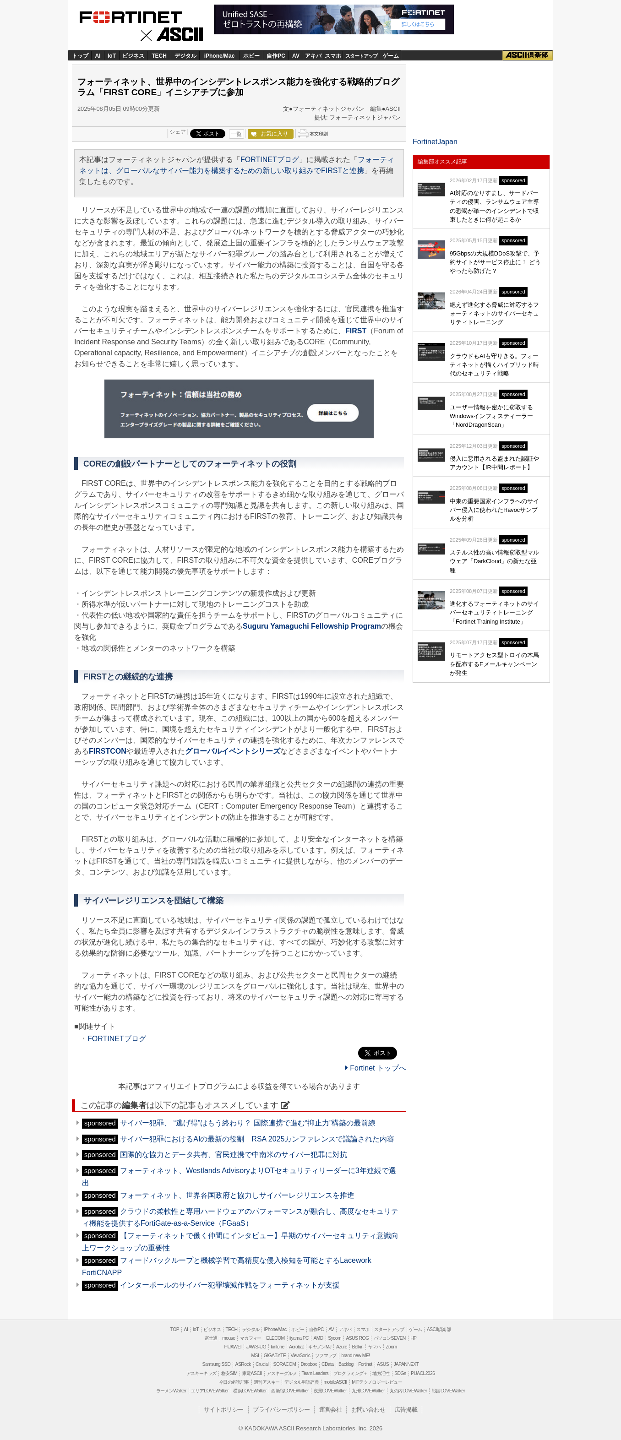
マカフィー (250, 1338)
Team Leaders (314, 1373)
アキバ (313, 56)
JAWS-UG (256, 1346)
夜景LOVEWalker (330, 1390)
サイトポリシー (224, 1409)
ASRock (243, 1364)
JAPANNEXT (406, 1364)
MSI (255, 1355)
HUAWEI (233, 1346)
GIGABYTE (275, 1355)
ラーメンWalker (171, 1390)
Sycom (334, 1338)
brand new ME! (355, 1355)
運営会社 (330, 1409)
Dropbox (309, 1364)
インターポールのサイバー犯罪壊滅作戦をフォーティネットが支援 (230, 1285)
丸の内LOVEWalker (408, 1390)
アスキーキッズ (201, 1373)
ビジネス (133, 56)
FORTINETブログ (269, 159)
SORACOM (284, 1364)
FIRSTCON (107, 751)
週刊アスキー (266, 1382)
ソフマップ (326, 1355)
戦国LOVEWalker (448, 1390)
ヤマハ (374, 1346)
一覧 (236, 134)
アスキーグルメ (282, 1373)
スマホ (333, 56)
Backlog (346, 1364)
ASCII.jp (175, 35)
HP (413, 1338)
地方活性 (381, 1373)
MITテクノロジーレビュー (377, 1382)
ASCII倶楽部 (527, 55)
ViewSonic (300, 1355)
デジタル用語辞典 (301, 1382)
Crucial (262, 1364)
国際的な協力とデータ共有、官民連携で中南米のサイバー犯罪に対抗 (233, 1154)
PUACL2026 (423, 1373)
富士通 (211, 1338)
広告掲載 (406, 1409)
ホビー (251, 56)
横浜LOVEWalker (249, 1390)
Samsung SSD (216, 1364)
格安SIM (229, 1373)
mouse (228, 1338)
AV (296, 56)
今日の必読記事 (234, 1382)
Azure (341, 1346)
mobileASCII (335, 1382)
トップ (80, 56)
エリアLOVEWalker (210, 1390)
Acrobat (296, 1346)
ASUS (383, 1364)
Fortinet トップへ (375, 1068)
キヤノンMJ (319, 1346)
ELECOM (275, 1338)
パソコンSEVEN (390, 1338)
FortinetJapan (435, 142)
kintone (277, 1346)
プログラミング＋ (350, 1373)
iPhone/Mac (219, 56)
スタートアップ (361, 56)
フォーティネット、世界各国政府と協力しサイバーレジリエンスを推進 (237, 1195)
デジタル (185, 56)
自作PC (276, 56)
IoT (112, 56)
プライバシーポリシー (281, 1409)
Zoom (391, 1346)
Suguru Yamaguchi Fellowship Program (312, 626)
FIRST (355, 331)
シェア (177, 132)
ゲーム (390, 56)
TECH (159, 56)
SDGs (400, 1373)
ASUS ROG (357, 1338)
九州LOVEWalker (368, 1390)
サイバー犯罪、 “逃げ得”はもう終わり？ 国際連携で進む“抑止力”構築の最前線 (248, 1123)
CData (327, 1364)
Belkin (357, 1346)
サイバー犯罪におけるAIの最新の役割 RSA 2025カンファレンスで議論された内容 (257, 1139)
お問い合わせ (368, 1409)
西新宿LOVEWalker (290, 1390)
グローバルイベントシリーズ (232, 751)
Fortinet (141, 16)
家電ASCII (252, 1373)
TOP (174, 1329)
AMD (318, 1338)
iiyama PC (299, 1338)
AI (98, 56)
